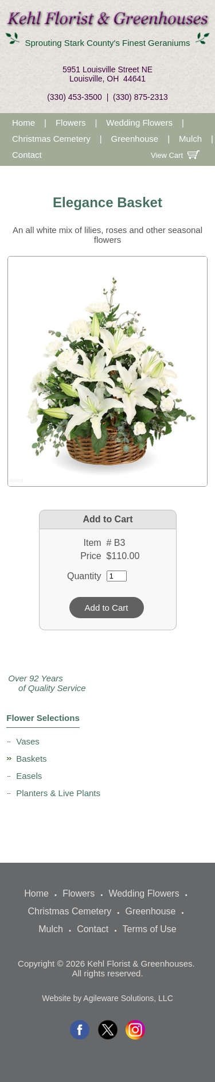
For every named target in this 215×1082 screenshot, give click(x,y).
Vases (28, 741)
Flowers (71, 122)
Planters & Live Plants (58, 793)
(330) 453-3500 (74, 97)
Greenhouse (135, 139)
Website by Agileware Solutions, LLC (107, 998)
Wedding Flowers (139, 122)
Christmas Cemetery (51, 139)
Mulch (190, 139)
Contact (27, 155)
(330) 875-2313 (140, 97)
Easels (29, 776)
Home (23, 122)
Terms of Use (149, 929)
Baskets (31, 758)
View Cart (178, 155)
